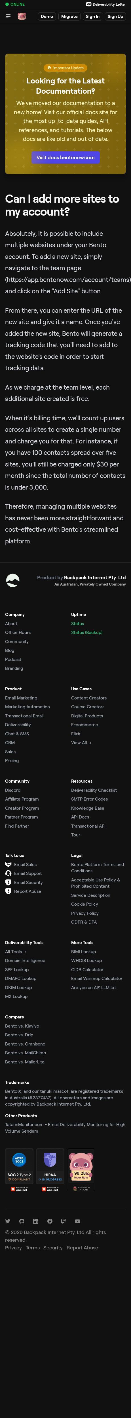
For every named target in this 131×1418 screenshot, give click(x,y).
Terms (33, 1247)
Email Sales (25, 864)
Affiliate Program (22, 798)
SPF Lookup (17, 969)
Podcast (13, 659)
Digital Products (87, 715)
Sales (10, 751)
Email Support (28, 873)
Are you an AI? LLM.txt (93, 987)
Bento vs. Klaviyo (22, 1025)
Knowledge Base (87, 808)
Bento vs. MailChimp (25, 1052)
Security (53, 1247)
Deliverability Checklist (94, 790)
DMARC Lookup (20, 978)
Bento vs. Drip (19, 1034)
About (11, 623)
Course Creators (87, 706)
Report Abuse (27, 891)
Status (77, 623)
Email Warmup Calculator (96, 978)
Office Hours (18, 632)
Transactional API (88, 825)
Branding (14, 668)
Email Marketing (21, 697)
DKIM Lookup (18, 987)
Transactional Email (24, 715)
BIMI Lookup (83, 951)
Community (17, 641)
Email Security (28, 882)
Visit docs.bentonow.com (66, 157)
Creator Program (22, 808)
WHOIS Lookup (86, 960)
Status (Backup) (86, 632)
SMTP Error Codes (89, 798)
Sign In (93, 16)
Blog (9, 650)
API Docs (80, 816)
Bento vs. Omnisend (25, 1043)
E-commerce (84, 724)
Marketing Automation (27, 706)
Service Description (90, 895)
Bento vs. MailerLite (25, 1061)
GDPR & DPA (84, 921)
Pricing (12, 760)
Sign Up (115, 16)
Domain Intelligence (25, 960)
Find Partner (17, 825)
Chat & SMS (17, 733)
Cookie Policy (84, 904)
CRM (10, 742)
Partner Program (21, 816)
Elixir (76, 733)
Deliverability (18, 724)
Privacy (13, 1247)
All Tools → (15, 951)
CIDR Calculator (87, 969)
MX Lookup (16, 996)
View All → (81, 742)
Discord (12, 790)
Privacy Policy (85, 913)
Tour (75, 834)
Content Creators (89, 697)
